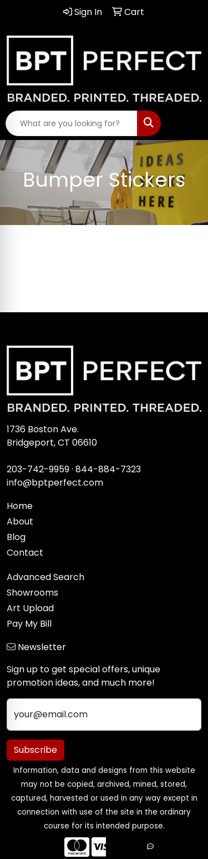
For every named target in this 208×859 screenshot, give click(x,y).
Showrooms (32, 592)
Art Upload (30, 608)
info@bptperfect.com (55, 482)
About (20, 521)
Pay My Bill (29, 623)
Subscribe (35, 749)
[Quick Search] (72, 123)
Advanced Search (45, 577)
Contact (25, 552)
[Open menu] (186, 123)
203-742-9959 (38, 469)
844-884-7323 (108, 469)
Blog (16, 537)
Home (20, 506)
